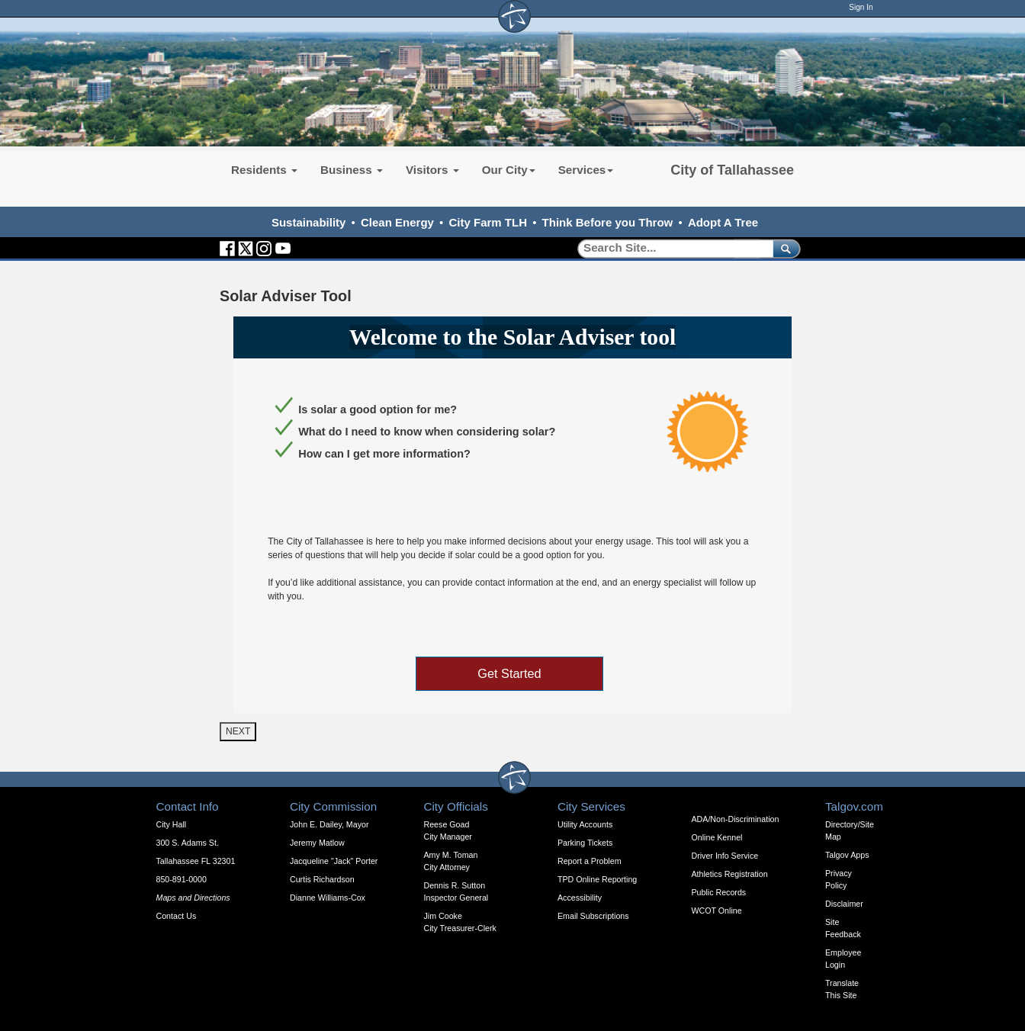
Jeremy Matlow (317, 842)
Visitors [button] (432, 169)
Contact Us (176, 915)
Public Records (719, 892)
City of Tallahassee (732, 170)
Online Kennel (717, 837)
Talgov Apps (847, 854)
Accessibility (579, 897)
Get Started (509, 673)
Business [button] (351, 169)
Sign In (860, 7)
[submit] (784, 248)
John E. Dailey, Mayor (329, 824)
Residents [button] (264, 169)
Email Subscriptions (593, 915)
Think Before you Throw (607, 222)
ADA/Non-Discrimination (735, 819)
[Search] (670, 248)
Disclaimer (844, 903)
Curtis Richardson (322, 879)
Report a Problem (589, 861)
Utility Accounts (584, 824)
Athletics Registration (730, 873)
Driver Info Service (725, 855)
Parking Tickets (584, 842)
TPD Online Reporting (597, 879)
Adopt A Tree (723, 222)
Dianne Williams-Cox (327, 897)
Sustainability (309, 222)
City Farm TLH (487, 222)
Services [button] (586, 169)
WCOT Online (717, 910)
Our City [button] (508, 169)
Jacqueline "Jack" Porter (334, 861)
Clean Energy (397, 222)
